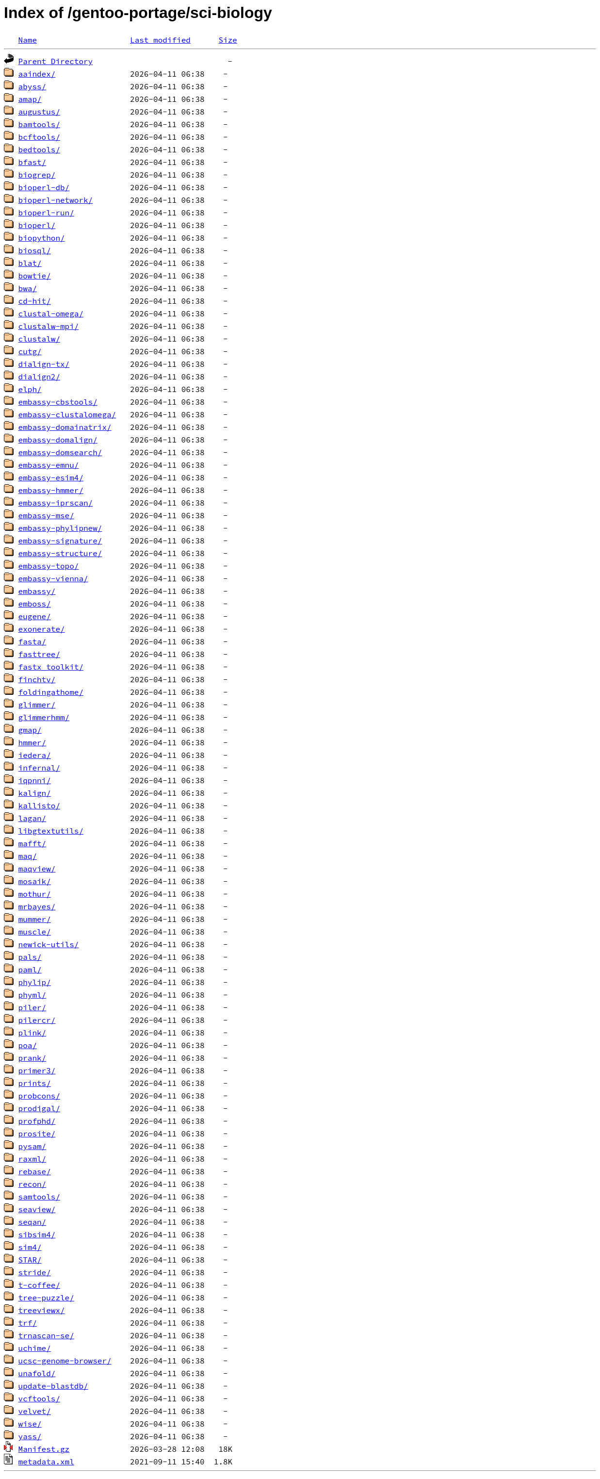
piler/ (32, 1007)
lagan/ (32, 818)
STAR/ (30, 1260)
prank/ (32, 1058)
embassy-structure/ (60, 553)
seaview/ (37, 1209)
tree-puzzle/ (46, 1297)
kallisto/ (39, 805)
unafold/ (37, 1373)
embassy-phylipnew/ (60, 528)
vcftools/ (39, 1398)
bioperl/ (37, 225)
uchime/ (34, 1348)
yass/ (30, 1436)
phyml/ (32, 995)
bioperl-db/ (44, 187)
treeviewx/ (41, 1310)
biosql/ (34, 250)
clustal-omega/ (50, 313)
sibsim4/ (37, 1234)
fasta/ (32, 641)
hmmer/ (32, 742)
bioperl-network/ (55, 200)
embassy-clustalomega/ (67, 414)
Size (227, 40)
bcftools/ (39, 137)
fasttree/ (39, 654)
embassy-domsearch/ (60, 452)
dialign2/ (39, 376)
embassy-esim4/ (50, 477)
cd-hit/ (34, 301)
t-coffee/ (39, 1285)
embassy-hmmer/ (50, 490)
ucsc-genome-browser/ (65, 1360)
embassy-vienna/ (53, 578)
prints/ (34, 1083)
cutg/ (30, 351)
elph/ (30, 389)
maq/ (27, 856)
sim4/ (30, 1247)
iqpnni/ (34, 780)
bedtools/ (39, 149)
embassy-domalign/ (57, 439)
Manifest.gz (44, 1449)
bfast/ (32, 162)
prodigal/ (39, 1108)
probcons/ (39, 1096)
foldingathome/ (50, 692)
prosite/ (37, 1133)
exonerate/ (41, 629)
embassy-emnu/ (48, 465)
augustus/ (39, 111)
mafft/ (32, 843)
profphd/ (37, 1121)
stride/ (34, 1272)
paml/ (30, 969)
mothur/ (34, 894)
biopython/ (41, 238)
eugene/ (34, 616)
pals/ (30, 957)
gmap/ (30, 730)
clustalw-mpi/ (48, 326)
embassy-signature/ (60, 540)
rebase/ (34, 1171)
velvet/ (34, 1411)
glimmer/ (37, 704)
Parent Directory (55, 61)
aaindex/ (37, 74)
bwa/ (27, 288)
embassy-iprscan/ (55, 503)
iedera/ (34, 755)
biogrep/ (37, 175)
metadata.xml (46, 1461)
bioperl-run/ (46, 212)
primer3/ (37, 1070)
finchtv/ (37, 679)
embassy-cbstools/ (57, 402)
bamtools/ (39, 124)
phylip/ (34, 982)
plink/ (32, 1032)
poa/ (27, 1045)
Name (27, 40)
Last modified (160, 40)
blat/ (30, 263)
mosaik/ (34, 881)
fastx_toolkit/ (50, 667)
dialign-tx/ (44, 364)
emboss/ (34, 603)
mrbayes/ (37, 906)
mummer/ (34, 919)
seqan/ (32, 1222)
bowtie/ (34, 275)
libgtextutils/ (50, 831)
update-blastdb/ (53, 1386)
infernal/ (39, 767)
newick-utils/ (48, 944)
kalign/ (34, 793)
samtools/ (39, 1196)
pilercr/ (37, 1020)
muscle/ (34, 932)
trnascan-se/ (46, 1335)
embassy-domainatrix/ (65, 427)
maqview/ (37, 868)
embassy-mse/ (46, 515)
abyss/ (32, 86)
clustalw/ (39, 339)
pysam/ (32, 1146)
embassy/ (37, 591)
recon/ (32, 1184)
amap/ (30, 99)
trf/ (27, 1323)
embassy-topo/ (48, 566)
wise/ (30, 1424)
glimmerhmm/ (44, 717)
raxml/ (32, 1159)
